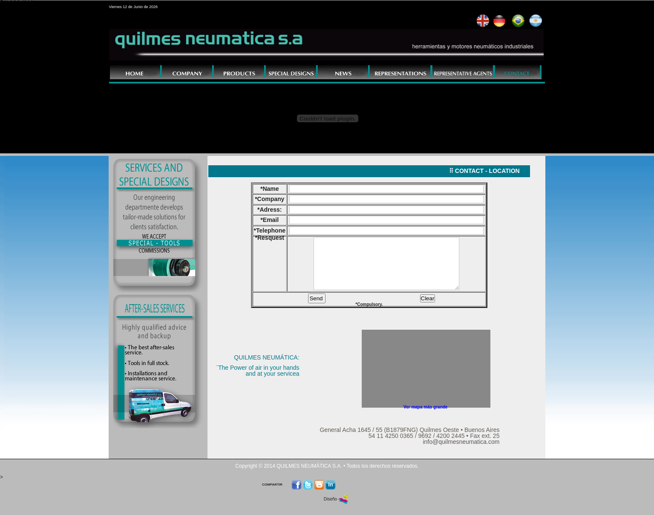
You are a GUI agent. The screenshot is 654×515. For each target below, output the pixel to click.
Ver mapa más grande (425, 411)
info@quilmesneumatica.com (461, 445)
